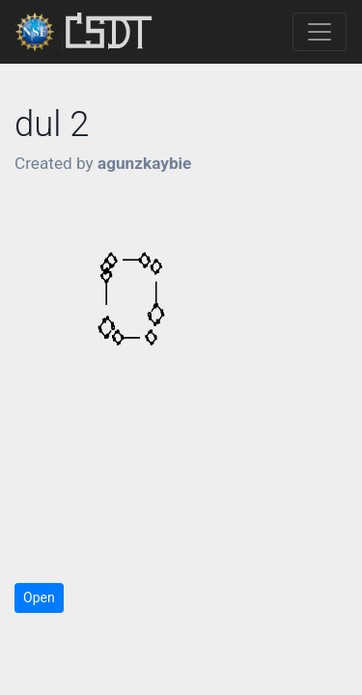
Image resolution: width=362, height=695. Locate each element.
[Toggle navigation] (319, 32)
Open (39, 597)
